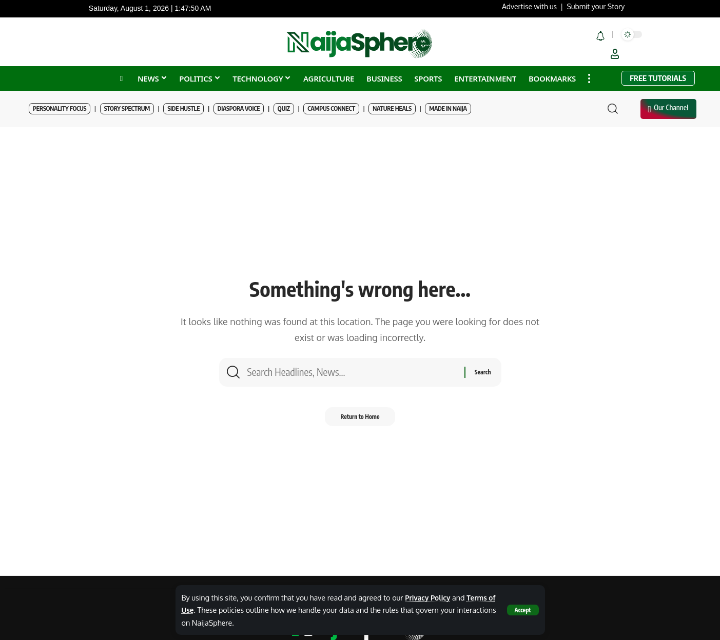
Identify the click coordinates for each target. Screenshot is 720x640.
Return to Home (360, 420)
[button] (522, 609)
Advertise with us (529, 6)
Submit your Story (596, 6)
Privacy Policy (429, 597)
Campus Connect (331, 108)
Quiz (284, 108)
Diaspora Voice (239, 108)
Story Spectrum (127, 108)
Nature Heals (392, 108)
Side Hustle (183, 108)
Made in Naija (447, 108)
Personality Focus (59, 108)
